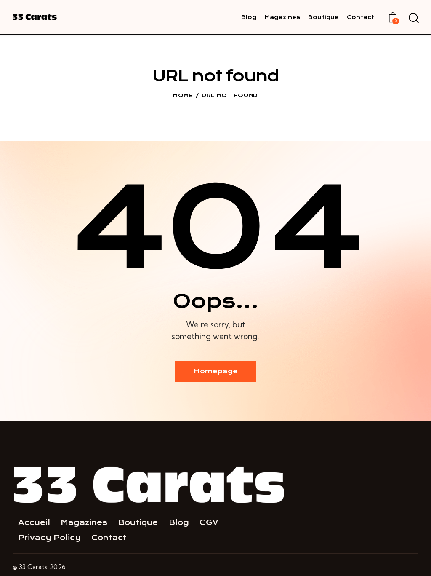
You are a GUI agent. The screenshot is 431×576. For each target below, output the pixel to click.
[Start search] (413, 18)
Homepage (216, 371)
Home (183, 95)
